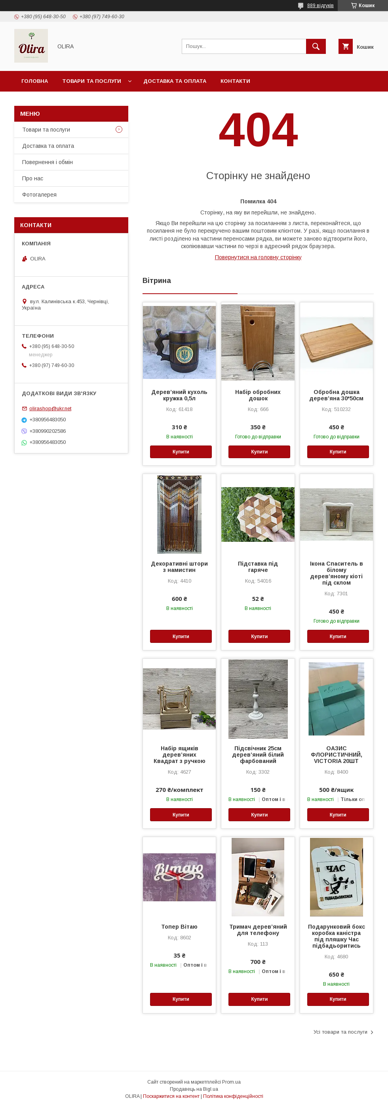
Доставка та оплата (174, 81)
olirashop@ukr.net (50, 408)
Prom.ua (231, 1082)
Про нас (32, 178)
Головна (34, 81)
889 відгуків (320, 5)
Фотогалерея (39, 194)
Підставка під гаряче (258, 566)
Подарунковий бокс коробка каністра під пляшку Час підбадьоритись (336, 936)
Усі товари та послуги (340, 1032)
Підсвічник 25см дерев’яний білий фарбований (258, 754)
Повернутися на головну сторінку (258, 257)
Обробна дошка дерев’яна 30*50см (336, 395)
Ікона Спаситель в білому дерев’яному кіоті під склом (336, 573)
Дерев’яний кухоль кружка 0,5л (179, 395)
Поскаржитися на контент (171, 1096)
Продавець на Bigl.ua (194, 1089)
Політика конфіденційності (233, 1096)
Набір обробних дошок (258, 395)
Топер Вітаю (179, 926)
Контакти (235, 81)
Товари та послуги (91, 81)
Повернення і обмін (47, 162)
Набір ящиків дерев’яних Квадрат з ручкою (179, 754)
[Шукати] (316, 46)
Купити (181, 452)
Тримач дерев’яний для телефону (258, 929)
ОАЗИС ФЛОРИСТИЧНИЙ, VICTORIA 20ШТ (336, 754)
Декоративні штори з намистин (179, 566)
